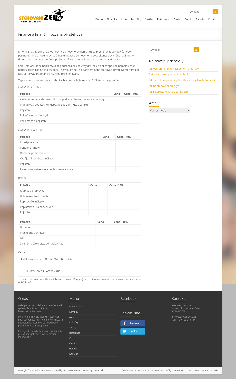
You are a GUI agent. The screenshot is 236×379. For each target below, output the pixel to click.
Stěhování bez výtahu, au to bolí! (168, 74)
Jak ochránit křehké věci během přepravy (174, 68)
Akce (124, 19)
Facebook (134, 323)
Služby (149, 19)
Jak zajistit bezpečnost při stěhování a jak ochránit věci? (182, 80)
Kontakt (213, 19)
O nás (177, 19)
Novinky (112, 19)
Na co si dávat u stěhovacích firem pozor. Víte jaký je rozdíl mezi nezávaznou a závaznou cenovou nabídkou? (79, 280)
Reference (163, 19)
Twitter (133, 331)
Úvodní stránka (77, 306)
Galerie (200, 19)
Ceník (188, 19)
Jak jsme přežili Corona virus (41, 271)
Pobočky (136, 19)
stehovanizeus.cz (32, 259)
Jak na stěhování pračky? (164, 86)
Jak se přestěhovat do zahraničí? (168, 91)
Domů (99, 19)
